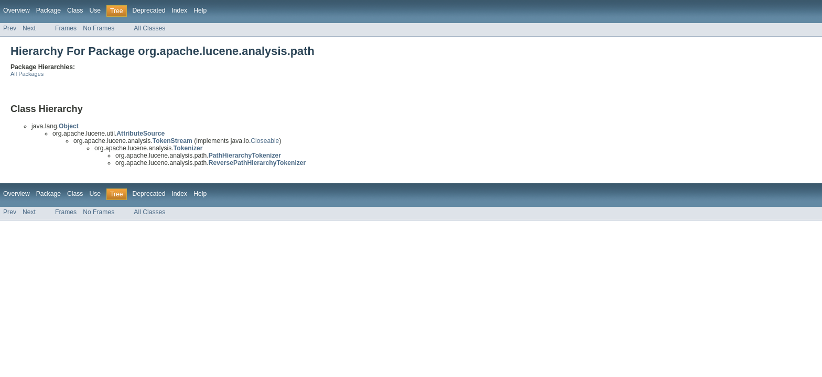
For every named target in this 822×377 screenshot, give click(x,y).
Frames (66, 28)
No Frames (98, 28)
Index (179, 10)
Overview (16, 10)
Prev (9, 28)
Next (29, 28)
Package (48, 10)
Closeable (265, 141)
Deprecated (149, 10)
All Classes (149, 28)
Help (200, 10)
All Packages (27, 74)
